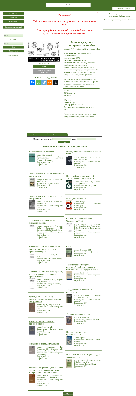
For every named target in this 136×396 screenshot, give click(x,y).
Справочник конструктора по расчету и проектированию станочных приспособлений (46, 274)
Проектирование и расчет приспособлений (77, 333)
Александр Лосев (80, 107)
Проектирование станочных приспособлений (41, 322)
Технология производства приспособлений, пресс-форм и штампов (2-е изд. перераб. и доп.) (81, 267)
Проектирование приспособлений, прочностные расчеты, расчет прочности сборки (44, 249)
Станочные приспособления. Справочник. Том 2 (79, 219)
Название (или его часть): (42, 139)
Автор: (74, 139)
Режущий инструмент (76, 198)
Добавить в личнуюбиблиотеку (44, 71)
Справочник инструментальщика (44, 344)
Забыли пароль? (13, 55)
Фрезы (69, 246)
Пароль (13, 39)
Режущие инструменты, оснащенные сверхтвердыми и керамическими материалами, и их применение (46, 370)
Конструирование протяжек (41, 152)
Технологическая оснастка (78, 314)
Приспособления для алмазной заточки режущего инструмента (80, 177)
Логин (13, 31)
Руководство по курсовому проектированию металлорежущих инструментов (45, 299)
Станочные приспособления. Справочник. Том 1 (42, 221)
